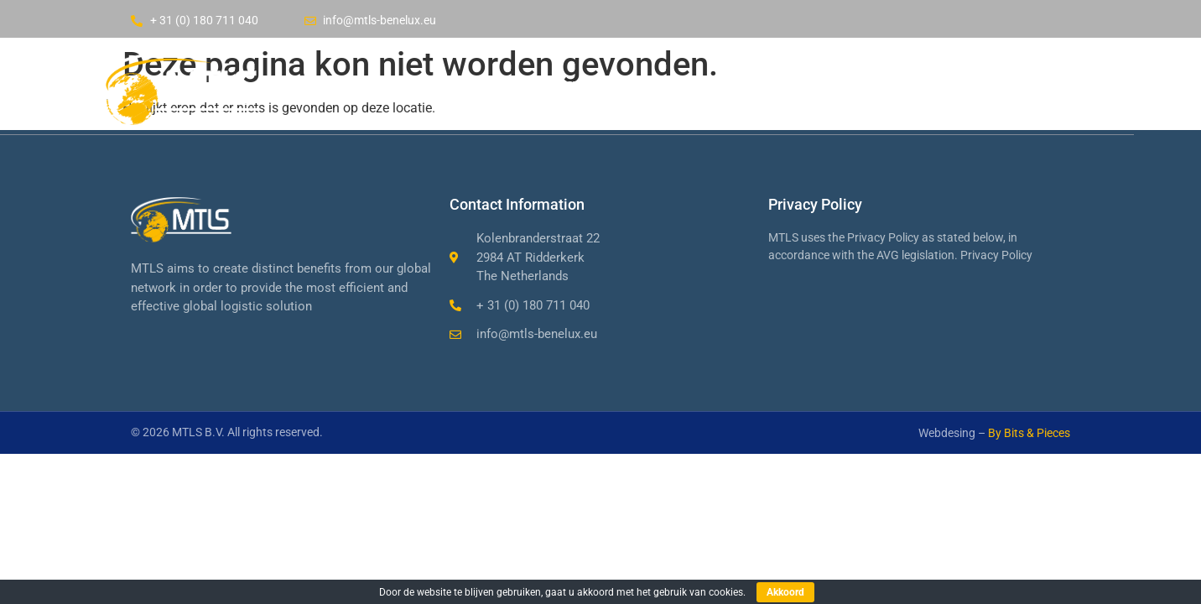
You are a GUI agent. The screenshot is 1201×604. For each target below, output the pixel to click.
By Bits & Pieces (1029, 433)
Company (617, 85)
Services (726, 85)
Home (519, 85)
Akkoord (785, 592)
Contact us (840, 85)
